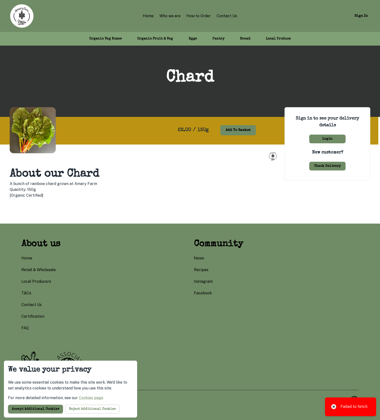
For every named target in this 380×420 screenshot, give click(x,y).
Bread (245, 38)
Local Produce (278, 38)
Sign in (361, 16)
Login (327, 139)
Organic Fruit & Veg (155, 38)
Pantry (218, 38)
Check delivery (327, 166)
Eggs (193, 38)
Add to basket (238, 130)
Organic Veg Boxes (105, 38)
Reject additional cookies (92, 409)
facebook (203, 293)
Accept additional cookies (35, 409)
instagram (203, 281)
